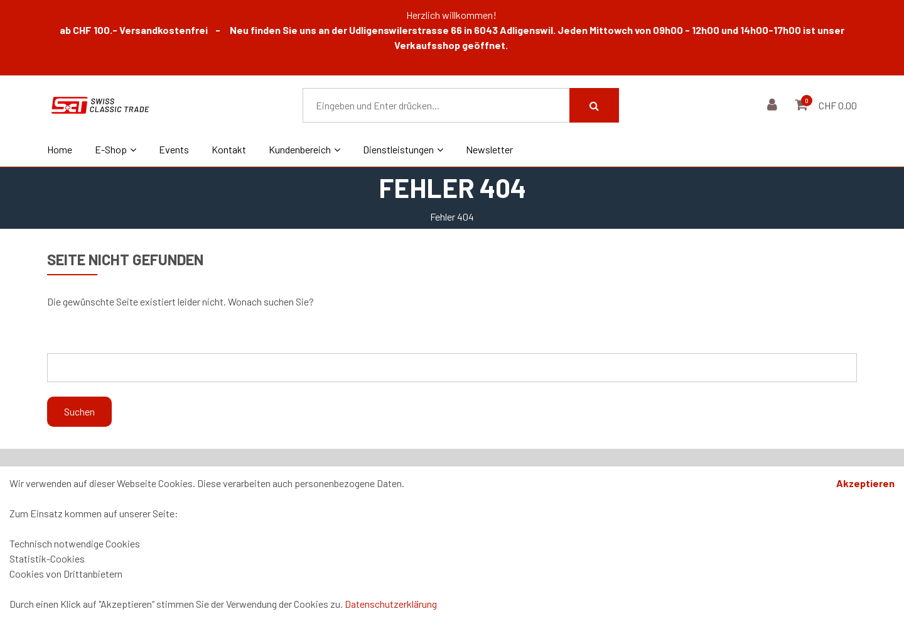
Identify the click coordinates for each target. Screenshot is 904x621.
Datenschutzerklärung (391, 604)
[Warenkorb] (802, 105)
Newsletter (489, 149)
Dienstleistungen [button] (403, 149)
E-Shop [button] (115, 149)
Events (174, 149)
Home (59, 149)
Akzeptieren (865, 483)
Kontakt (229, 149)
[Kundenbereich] (773, 105)
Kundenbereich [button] (304, 149)
